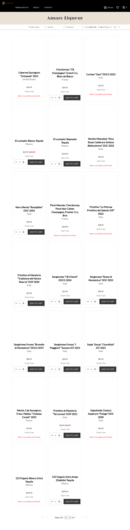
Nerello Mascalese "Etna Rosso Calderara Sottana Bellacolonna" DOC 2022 (101, 142)
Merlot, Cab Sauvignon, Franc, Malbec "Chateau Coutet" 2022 (29, 414)
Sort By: (93, 27)
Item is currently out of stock (29, 96)
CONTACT (48, 7)
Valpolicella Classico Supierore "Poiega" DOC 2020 (101, 414)
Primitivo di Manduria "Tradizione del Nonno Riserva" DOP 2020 (29, 278)
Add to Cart (72, 97)
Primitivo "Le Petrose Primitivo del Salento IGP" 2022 (101, 210)
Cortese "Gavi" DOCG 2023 (100, 74)
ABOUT (36, 7)
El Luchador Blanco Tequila (29, 140)
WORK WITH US (21, 7)
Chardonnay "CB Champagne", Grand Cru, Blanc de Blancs (65, 73)
